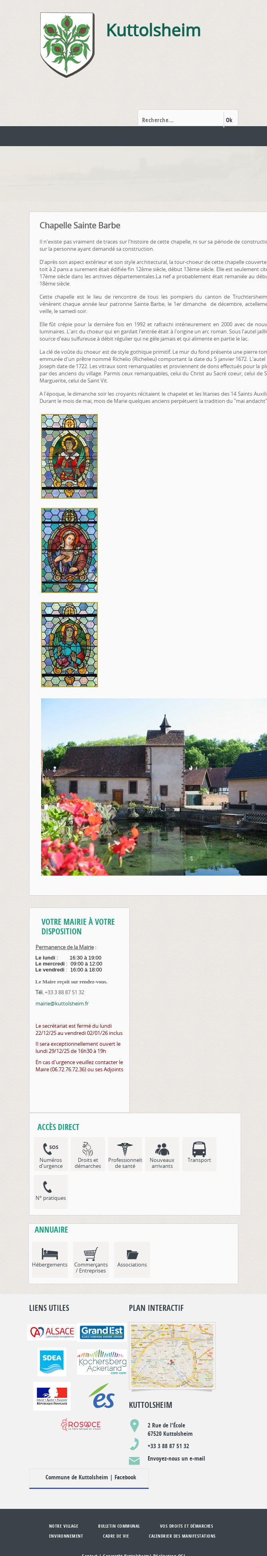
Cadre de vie (116, 1536)
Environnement (66, 1536)
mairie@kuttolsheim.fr (62, 1003)
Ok (229, 120)
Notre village (64, 1526)
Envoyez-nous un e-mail (176, 1458)
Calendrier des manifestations (182, 1536)
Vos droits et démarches (187, 1526)
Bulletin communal (119, 1526)
